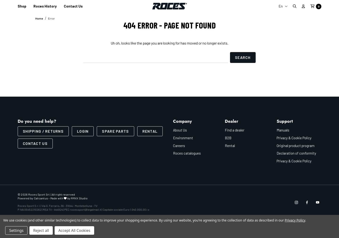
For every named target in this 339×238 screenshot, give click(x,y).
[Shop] (22, 6)
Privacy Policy (295, 220)
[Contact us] (73, 6)
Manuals (283, 130)
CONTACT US (35, 143)
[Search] (294, 6)
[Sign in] (303, 6)
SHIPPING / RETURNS (43, 131)
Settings (16, 230)
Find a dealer (234, 130)
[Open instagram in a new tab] (296, 202)
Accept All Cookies (74, 230)
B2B (228, 138)
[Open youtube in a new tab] (317, 202)
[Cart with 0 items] (314, 6)
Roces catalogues (187, 153)
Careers (179, 146)
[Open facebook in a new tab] (307, 202)
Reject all (41, 230)
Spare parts (115, 131)
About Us (180, 130)
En (283, 6)
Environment (183, 138)
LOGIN (83, 131)
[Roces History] (45, 6)
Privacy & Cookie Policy (294, 138)
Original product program (296, 146)
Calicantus (41, 198)
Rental (150, 131)
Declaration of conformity (296, 153)
